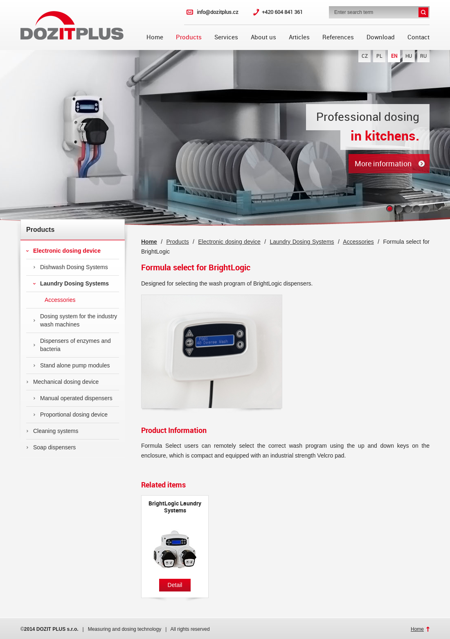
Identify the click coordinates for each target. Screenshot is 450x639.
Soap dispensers (51, 447)
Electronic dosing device (63, 250)
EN (394, 56)
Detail (175, 585)
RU (423, 56)
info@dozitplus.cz (218, 12)
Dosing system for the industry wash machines (75, 320)
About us (263, 37)
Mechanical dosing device (62, 381)
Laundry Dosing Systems (71, 283)
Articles (299, 37)
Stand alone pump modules (71, 365)
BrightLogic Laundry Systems (174, 507)
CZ (365, 56)
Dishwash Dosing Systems (70, 267)
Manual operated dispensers (72, 398)
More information (383, 163)
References (338, 37)
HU (408, 56)
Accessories (54, 300)
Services (226, 37)
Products (189, 37)
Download (381, 37)
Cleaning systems (52, 431)
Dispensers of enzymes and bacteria (72, 345)
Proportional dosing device (70, 414)
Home (154, 37)
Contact (418, 37)
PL (379, 56)
